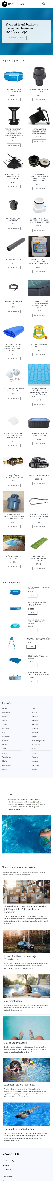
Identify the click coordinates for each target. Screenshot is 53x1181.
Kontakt (5, 1165)
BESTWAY (23, 720)
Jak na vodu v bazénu (15, 1022)
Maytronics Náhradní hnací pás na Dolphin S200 (39, 517)
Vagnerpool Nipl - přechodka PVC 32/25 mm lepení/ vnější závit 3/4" (14, 517)
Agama (22, 737)
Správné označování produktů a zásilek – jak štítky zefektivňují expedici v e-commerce (25, 889)
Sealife (4, 737)
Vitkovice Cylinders (43, 728)
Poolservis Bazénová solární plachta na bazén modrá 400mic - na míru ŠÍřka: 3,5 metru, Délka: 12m (39, 392)
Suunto (39, 749)
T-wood (39, 716)
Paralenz (23, 741)
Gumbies (23, 728)
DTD (4, 724)
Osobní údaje (7, 1156)
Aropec (4, 728)
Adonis (4, 716)
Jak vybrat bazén (13, 980)
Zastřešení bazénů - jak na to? (19, 1064)
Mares (39, 737)
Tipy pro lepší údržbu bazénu (19, 1108)
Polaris (4, 749)
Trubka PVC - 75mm (13, 259)
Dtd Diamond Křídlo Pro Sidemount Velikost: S (13, 177)
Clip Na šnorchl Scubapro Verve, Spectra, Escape (39, 131)
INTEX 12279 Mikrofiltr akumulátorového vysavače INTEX (13, 436)
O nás (5, 1161)
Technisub (40, 745)
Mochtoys (5, 712)
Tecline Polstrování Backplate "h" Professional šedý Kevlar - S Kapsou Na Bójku (14, 133)
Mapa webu (7, 1149)
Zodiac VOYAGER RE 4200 (39, 475)
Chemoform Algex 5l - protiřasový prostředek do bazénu (39, 262)
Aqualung (23, 724)
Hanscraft (40, 712)
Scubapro (40, 720)
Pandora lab (24, 732)
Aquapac (5, 745)
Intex (21, 708)
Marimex (5, 708)
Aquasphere (24, 745)
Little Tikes (40, 708)
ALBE (39, 732)
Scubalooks (41, 724)
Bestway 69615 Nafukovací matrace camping (39, 558)
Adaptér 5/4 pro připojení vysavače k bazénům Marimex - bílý (39, 220)
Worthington (6, 741)
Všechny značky (8, 1140)
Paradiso (23, 712)
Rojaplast (23, 716)
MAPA (39, 741)
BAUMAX (5, 720)
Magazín (6, 1145)
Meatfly (4, 732)
